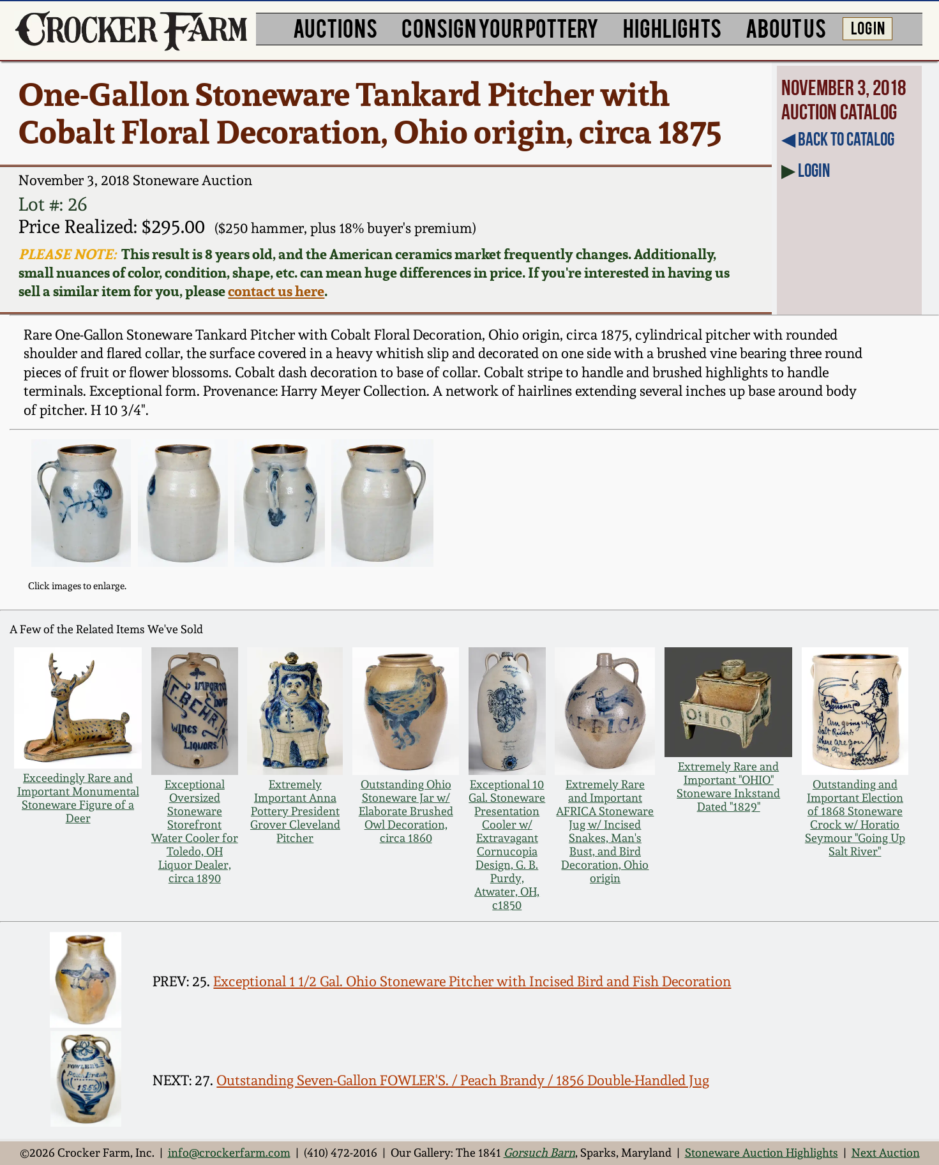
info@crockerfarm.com (229, 1152)
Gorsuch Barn (539, 1152)
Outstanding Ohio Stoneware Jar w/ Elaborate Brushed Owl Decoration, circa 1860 (406, 811)
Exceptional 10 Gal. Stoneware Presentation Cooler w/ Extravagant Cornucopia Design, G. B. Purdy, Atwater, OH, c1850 (507, 845)
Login (814, 170)
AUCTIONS (335, 27)
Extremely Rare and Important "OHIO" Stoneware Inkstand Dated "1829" (728, 786)
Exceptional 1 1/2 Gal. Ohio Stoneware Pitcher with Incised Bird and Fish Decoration (472, 981)
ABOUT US (786, 27)
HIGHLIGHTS (672, 27)
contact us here (276, 291)
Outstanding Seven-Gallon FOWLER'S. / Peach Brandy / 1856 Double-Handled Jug (462, 1080)
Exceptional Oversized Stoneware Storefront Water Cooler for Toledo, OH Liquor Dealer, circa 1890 (194, 831)
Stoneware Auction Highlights (761, 1152)
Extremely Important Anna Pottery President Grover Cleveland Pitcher (295, 811)
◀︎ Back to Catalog (837, 139)
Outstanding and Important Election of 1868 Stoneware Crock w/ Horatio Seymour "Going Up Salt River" (855, 818)
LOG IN (868, 27)
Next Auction (886, 1152)
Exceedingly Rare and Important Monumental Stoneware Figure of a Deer (78, 798)
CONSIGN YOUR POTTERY (500, 27)
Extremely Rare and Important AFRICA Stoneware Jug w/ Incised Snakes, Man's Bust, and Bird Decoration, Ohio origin (605, 831)
